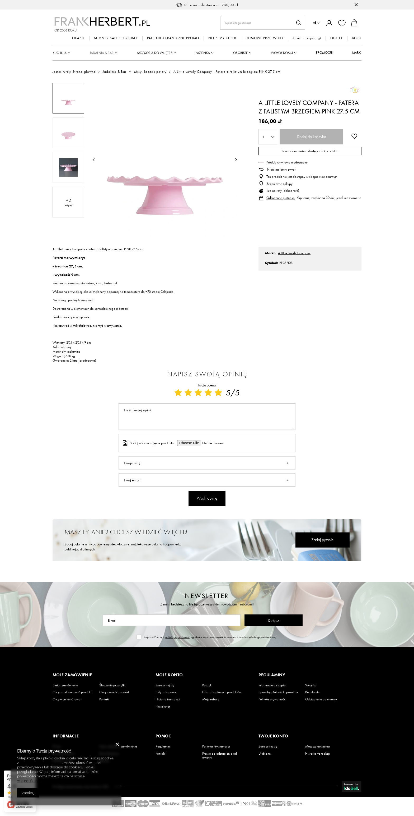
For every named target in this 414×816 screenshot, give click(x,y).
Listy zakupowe (166, 692)
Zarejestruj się (165, 685)
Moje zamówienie (72, 675)
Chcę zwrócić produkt (114, 692)
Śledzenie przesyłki (112, 685)
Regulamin (312, 692)
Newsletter (207, 595)
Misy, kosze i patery (150, 72)
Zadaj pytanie (322, 540)
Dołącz (273, 620)
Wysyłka (311, 685)
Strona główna (84, 71)
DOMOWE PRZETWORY (265, 38)
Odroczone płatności (280, 197)
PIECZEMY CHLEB (222, 38)
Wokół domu (282, 53)
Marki (356, 52)
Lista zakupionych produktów (222, 692)
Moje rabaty (210, 699)
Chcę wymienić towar (67, 699)
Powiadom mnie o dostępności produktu (310, 151)
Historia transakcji (168, 699)
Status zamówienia (65, 685)
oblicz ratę (291, 190)
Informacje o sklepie (271, 685)
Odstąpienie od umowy (321, 699)
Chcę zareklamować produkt (72, 692)
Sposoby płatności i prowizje (278, 692)
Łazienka (203, 53)
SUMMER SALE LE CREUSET (116, 38)
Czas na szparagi (307, 38)
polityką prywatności (177, 637)
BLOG (356, 38)
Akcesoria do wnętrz (154, 53)
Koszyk (206, 685)
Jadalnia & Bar (102, 53)
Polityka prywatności (272, 699)
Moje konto (169, 675)
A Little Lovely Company (294, 253)
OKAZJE (78, 38)
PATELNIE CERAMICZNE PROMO (173, 38)
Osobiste (240, 53)
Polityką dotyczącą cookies (41, 763)
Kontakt (104, 699)
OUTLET (336, 38)
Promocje (324, 52)
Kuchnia (60, 53)
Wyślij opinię (207, 498)
